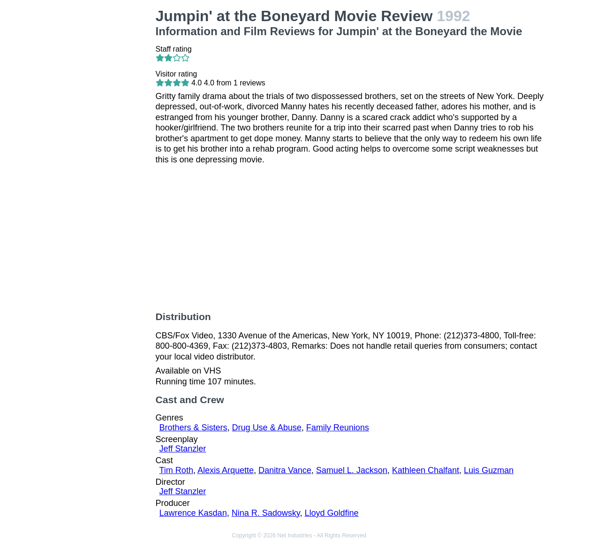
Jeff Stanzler (182, 448)
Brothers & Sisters (193, 427)
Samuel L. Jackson (351, 470)
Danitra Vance (284, 470)
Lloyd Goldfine (331, 513)
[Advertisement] (104, 148)
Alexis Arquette (225, 470)
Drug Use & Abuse (267, 427)
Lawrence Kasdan (193, 513)
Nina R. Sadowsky (266, 513)
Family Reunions (337, 427)
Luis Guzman (489, 470)
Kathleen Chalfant (425, 470)
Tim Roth (176, 470)
